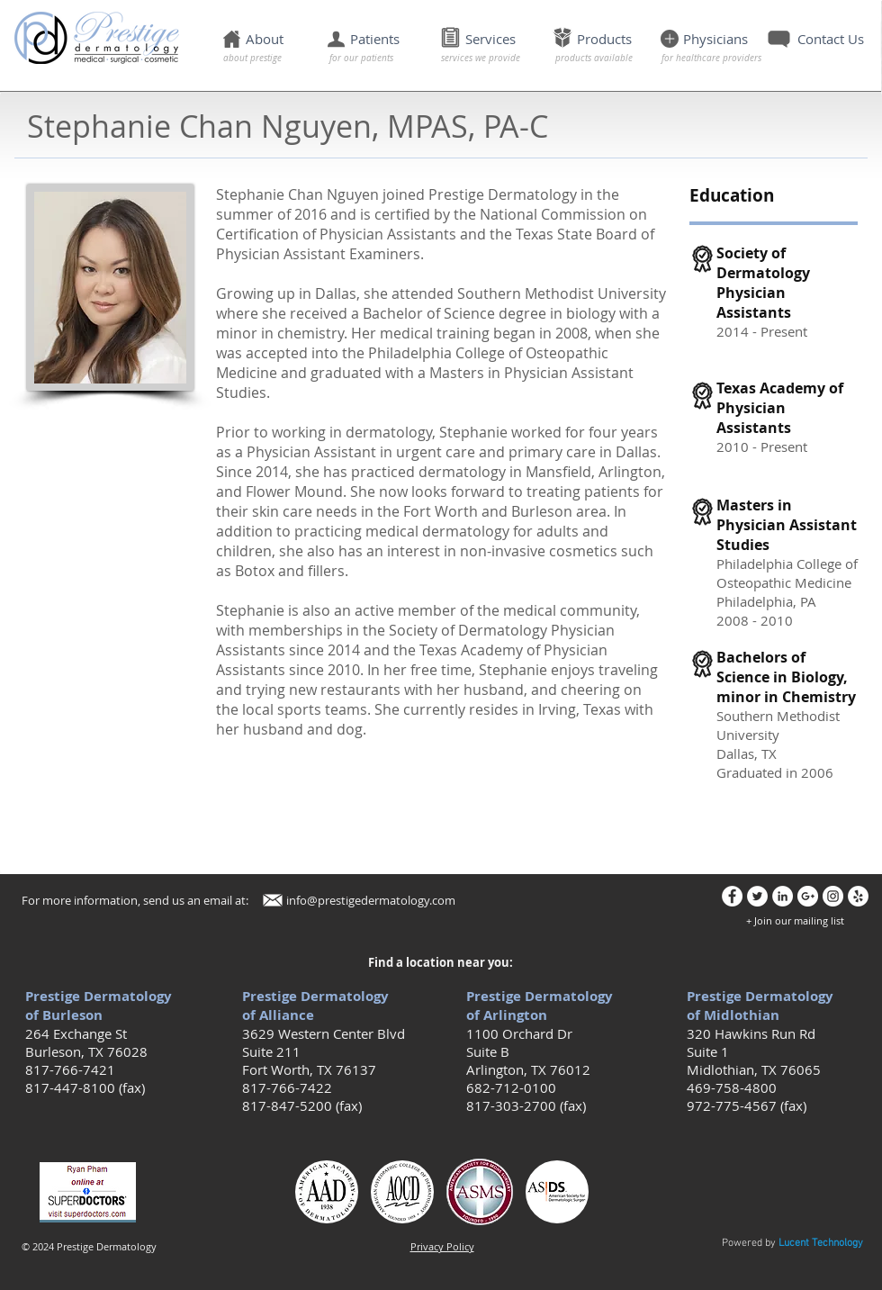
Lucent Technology (820, 1243)
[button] (355, 39)
